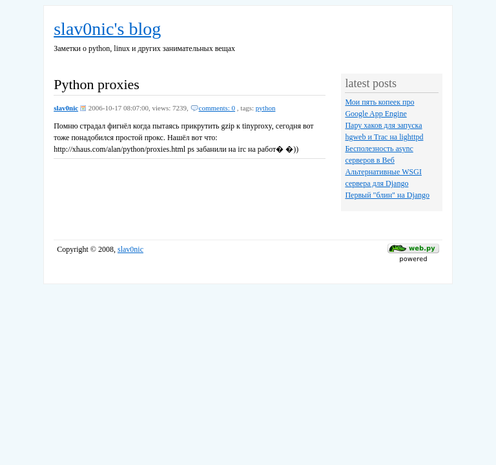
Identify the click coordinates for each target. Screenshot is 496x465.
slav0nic (66, 108)
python (266, 108)
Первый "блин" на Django (387, 195)
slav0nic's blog (107, 29)
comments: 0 (217, 108)
